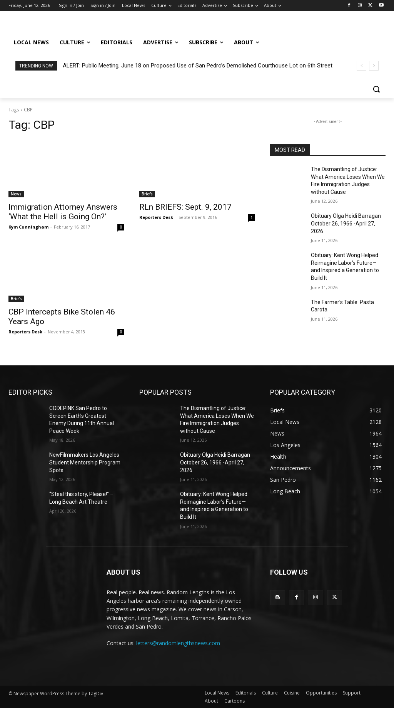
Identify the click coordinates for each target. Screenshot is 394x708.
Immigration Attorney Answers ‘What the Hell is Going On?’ (62, 211)
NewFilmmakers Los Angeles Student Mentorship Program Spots (84, 462)
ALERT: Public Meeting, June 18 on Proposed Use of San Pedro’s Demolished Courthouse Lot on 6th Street (197, 65)
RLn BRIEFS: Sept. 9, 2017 (185, 207)
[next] (374, 66)
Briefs (147, 194)
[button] (376, 89)
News (16, 194)
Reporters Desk (156, 217)
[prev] (361, 66)
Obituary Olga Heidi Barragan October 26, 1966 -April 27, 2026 (346, 223)
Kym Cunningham (28, 227)
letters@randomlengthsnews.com (178, 643)
